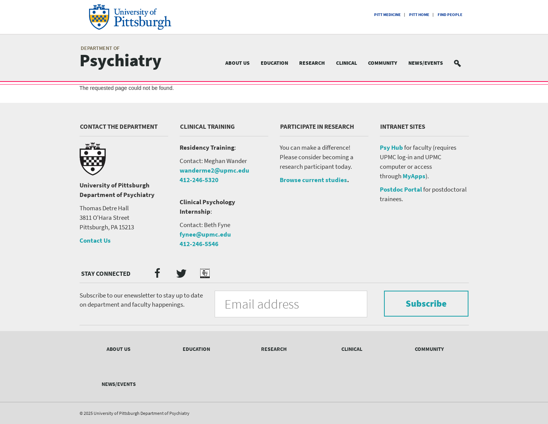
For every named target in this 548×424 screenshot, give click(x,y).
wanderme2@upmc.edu (214, 170)
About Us (237, 62)
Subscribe (426, 303)
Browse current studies (313, 180)
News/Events (425, 62)
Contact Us (95, 240)
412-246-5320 (199, 180)
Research (312, 62)
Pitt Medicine (387, 14)
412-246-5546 (199, 244)
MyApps (414, 176)
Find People (450, 14)
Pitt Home (419, 14)
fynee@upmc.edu (205, 234)
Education (274, 62)
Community (382, 62)
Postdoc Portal (401, 189)
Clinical (346, 62)
